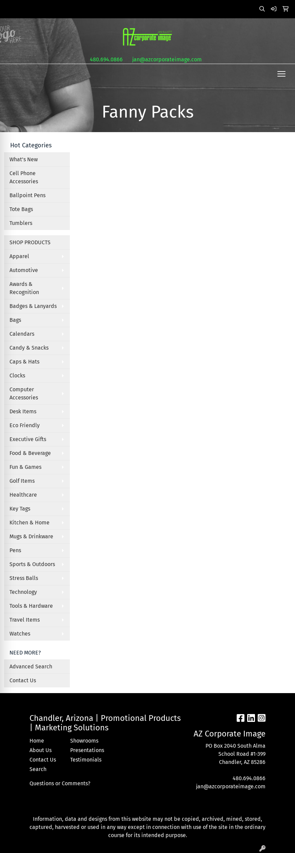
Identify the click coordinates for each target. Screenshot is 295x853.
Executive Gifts (27, 439)
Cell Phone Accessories (23, 177)
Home (36, 740)
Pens (15, 550)
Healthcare (23, 495)
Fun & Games (25, 467)
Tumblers (20, 223)
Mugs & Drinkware (31, 536)
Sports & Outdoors (32, 564)
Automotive (23, 270)
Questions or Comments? (59, 783)
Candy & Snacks (28, 348)
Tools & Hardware (31, 606)
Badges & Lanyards (33, 306)
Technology (23, 592)
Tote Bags (21, 209)
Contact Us (22, 680)
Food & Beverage (30, 453)
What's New (23, 159)
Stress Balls (23, 578)
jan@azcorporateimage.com (167, 59)
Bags (15, 320)
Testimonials (85, 759)
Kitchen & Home (29, 522)
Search (37, 769)
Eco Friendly (24, 425)
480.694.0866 (106, 59)
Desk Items (22, 411)
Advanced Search (30, 666)
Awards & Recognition (24, 288)
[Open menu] (281, 74)
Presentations (86, 750)
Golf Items (22, 481)
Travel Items (24, 620)
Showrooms (84, 740)
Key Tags (19, 508)
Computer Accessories (23, 393)
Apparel (19, 256)
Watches (19, 633)
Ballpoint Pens (27, 195)
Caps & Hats (24, 361)
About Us (40, 750)
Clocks (17, 375)
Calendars (21, 334)
